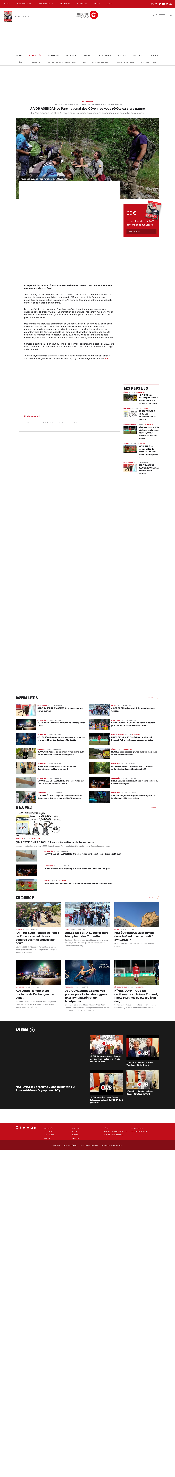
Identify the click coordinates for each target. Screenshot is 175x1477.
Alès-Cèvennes (24, 4)
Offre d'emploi (137, 1128)
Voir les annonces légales (95, 62)
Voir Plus (152, 698)
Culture (137, 55)
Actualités (35, 55)
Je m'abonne (134, 231)
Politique (53, 55)
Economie (71, 55)
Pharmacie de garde (124, 62)
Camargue (82, 4)
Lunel (109, 4)
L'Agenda (154, 55)
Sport (87, 55)
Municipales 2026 (149, 62)
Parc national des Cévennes (55, 423)
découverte (31, 423)
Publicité (35, 62)
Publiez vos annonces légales (61, 62)
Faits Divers (104, 55)
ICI (106, 358)
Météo (21, 62)
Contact (56, 1145)
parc (76, 423)
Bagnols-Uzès (46, 4)
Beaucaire (65, 4)
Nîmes (7, 4)
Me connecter (161, 15)
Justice (122, 55)
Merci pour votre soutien (111, 1145)
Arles (97, 4)
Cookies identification (89, 1145)
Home (19, 55)
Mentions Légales (70, 1145)
